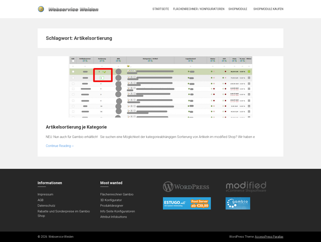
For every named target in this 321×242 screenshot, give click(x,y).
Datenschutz (46, 205)
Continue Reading (60, 146)
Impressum (45, 194)
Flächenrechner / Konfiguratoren (198, 9)
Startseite (161, 9)
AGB (40, 200)
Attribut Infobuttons (113, 217)
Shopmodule (237, 9)
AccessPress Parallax (269, 236)
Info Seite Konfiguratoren (117, 211)
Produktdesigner (111, 205)
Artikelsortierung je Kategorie (76, 127)
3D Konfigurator (111, 200)
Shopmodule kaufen (268, 9)
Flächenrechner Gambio (116, 194)
